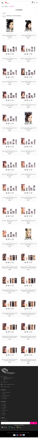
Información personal (6, 399)
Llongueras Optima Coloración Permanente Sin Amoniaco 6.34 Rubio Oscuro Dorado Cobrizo (28, 376)
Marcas (3, 414)
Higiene (3, 413)
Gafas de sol (4, 410)
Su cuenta (3, 396)
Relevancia (19, 13)
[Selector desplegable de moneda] (36, 2)
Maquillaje (4, 405)
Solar (3, 411)
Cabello (3, 408)
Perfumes (4, 404)
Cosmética (4, 407)
